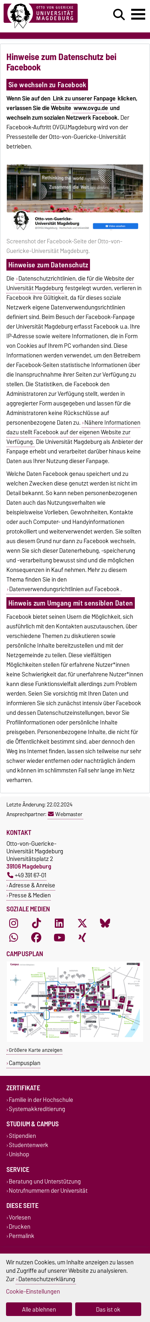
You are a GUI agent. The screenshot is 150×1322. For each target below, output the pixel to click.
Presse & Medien (30, 895)
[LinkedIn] (59, 923)
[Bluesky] (105, 923)
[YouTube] (59, 938)
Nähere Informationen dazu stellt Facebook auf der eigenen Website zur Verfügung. (73, 432)
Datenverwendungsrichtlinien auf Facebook (64, 589)
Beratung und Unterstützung (45, 1181)
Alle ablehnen (39, 1309)
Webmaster (65, 814)
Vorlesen (20, 1217)
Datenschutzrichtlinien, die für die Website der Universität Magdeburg (70, 283)
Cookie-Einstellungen (33, 1291)
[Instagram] (13, 923)
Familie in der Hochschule (41, 1099)
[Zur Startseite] (46, 16)
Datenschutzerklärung (46, 1279)
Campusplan (24, 1063)
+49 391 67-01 (26, 875)
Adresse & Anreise (32, 885)
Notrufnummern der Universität (48, 1190)
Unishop (19, 1154)
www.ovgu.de (91, 108)
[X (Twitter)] (82, 923)
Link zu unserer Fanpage (84, 98)
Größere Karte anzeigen (35, 1050)
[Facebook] (36, 938)
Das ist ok (108, 1309)
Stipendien (22, 1135)
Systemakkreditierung (37, 1108)
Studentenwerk (28, 1145)
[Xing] (82, 938)
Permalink (21, 1236)
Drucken (19, 1227)
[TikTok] (36, 923)
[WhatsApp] (13, 938)
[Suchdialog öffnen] (119, 14)
